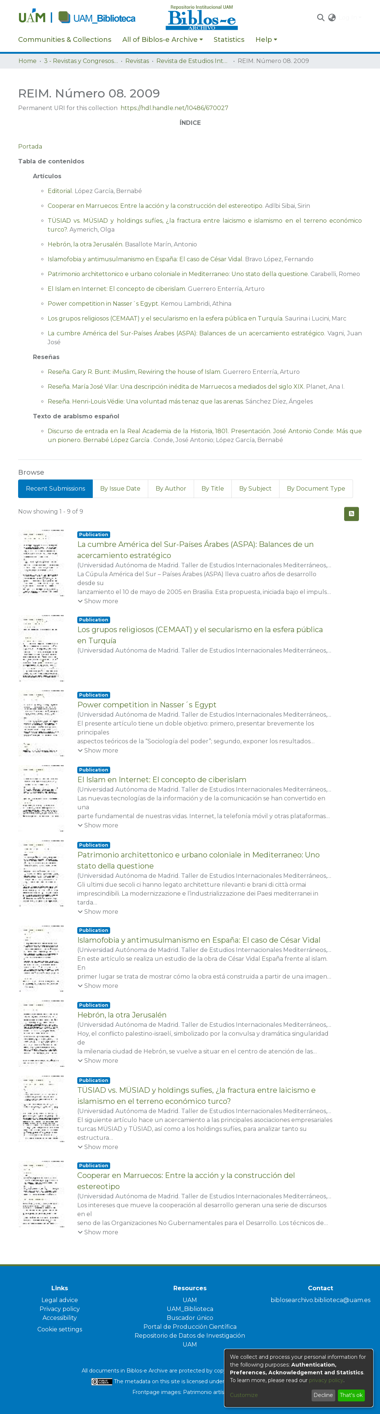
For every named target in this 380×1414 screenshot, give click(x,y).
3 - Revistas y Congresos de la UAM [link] (81, 60)
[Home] (88, 18)
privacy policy (326, 1380)
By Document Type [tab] (316, 488)
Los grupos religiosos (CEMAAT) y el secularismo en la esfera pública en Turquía (165, 318)
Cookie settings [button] (59, 1329)
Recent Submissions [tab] (55, 488)
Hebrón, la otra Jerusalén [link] (122, 1014)
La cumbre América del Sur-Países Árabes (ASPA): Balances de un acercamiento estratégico (186, 333)
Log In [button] (349, 17)
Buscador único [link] (190, 1317)
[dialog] (299, 1378)
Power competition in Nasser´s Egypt (103, 303)
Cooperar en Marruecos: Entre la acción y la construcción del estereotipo (155, 205)
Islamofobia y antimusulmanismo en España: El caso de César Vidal (145, 259)
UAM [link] (190, 1300)
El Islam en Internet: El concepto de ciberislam (116, 288)
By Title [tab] (212, 488)
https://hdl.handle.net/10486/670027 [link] (174, 108)
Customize (244, 1395)
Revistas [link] (137, 60)
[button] (320, 17)
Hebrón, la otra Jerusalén (85, 244)
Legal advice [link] (59, 1300)
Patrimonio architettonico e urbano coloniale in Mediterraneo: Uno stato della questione (178, 274)
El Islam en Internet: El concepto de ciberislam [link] (162, 779)
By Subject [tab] (255, 488)
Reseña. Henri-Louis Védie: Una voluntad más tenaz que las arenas (145, 401)
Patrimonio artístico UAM (215, 1392)
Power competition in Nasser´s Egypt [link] (147, 704)
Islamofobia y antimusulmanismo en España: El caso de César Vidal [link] (198, 940)
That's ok (351, 1395)
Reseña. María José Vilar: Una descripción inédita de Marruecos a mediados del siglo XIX (175, 386)
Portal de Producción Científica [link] (190, 1326)
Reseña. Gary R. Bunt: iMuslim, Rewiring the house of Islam (134, 371)
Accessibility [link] (60, 1317)
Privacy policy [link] (60, 1308)
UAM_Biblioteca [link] (190, 1308)
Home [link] (27, 60)
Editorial (60, 191)
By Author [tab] (171, 488)
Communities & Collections (64, 40)
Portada (30, 146)
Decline (323, 1395)
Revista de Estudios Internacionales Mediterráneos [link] (193, 60)
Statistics (229, 40)
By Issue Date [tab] (120, 488)
